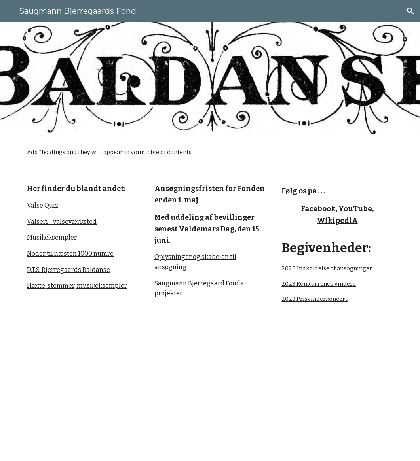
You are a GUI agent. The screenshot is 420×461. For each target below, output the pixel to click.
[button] (9, 11)
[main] (83, 237)
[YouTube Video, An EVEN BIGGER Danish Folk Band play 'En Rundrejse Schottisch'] (114, 389)
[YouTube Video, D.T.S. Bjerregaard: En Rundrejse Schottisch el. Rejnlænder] (305, 390)
